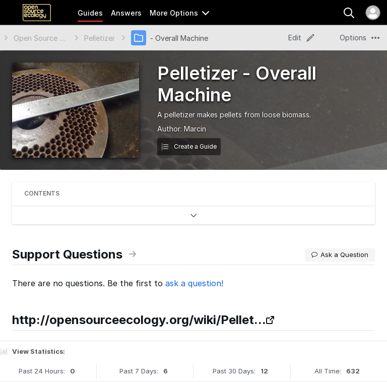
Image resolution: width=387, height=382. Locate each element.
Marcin (195, 128)
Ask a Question (339, 254)
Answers (126, 13)
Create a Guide (189, 146)
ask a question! (194, 283)
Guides (90, 13)
